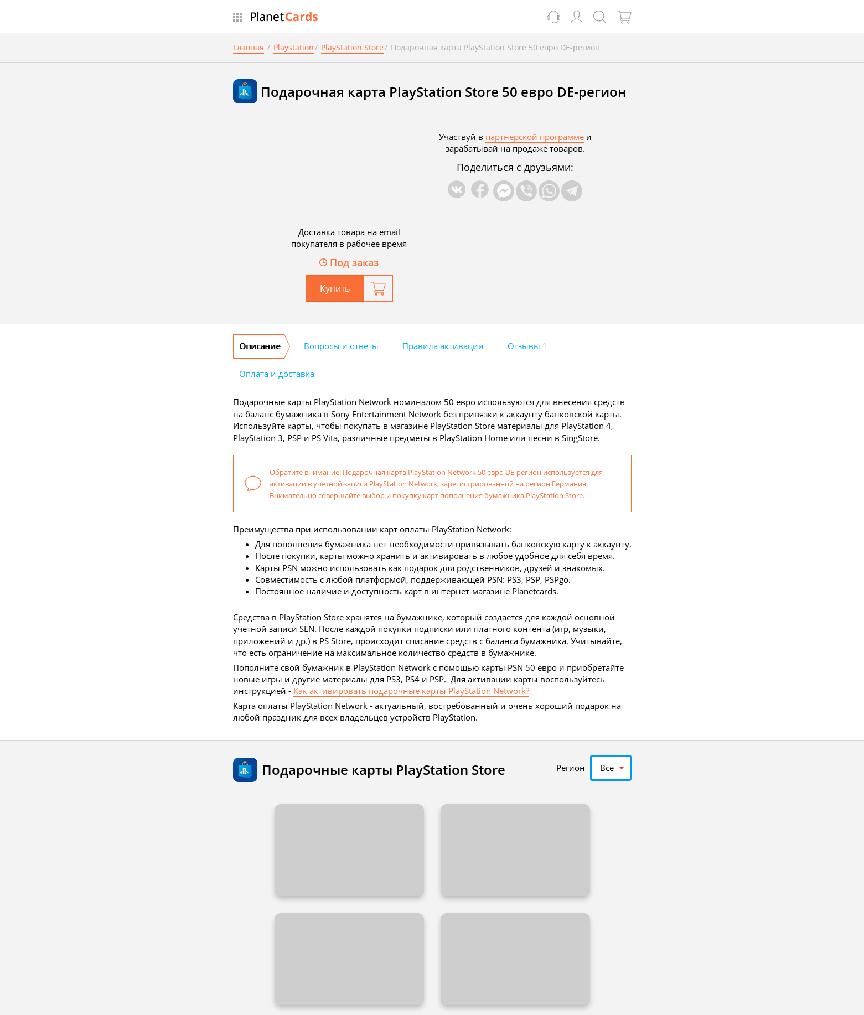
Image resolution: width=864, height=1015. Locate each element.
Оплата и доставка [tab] (276, 373)
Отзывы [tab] (527, 345)
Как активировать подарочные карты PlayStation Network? (411, 690)
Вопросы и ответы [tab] (341, 345)
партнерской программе (534, 136)
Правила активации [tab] (443, 345)
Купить (335, 288)
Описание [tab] (259, 345)
